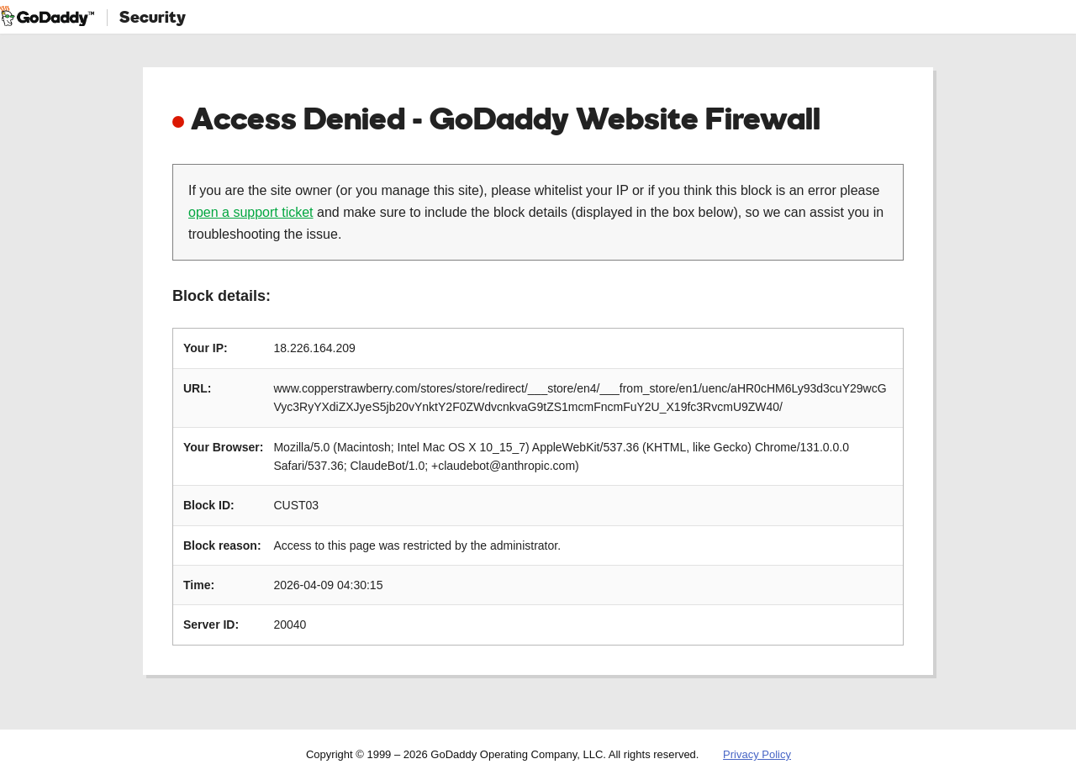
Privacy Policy (757, 754)
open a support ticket (251, 212)
